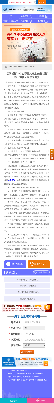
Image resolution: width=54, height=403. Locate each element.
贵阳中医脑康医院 (16, 67)
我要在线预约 (38, 264)
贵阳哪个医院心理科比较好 (28, 292)
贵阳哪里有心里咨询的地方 (27, 280)
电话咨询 (13, 401)
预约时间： (16, 334)
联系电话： (16, 339)
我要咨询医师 (14, 264)
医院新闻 (28, 67)
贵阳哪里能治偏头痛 (28, 286)
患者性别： (16, 328)
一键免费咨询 (42, 272)
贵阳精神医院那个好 (27, 299)
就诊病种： (16, 345)
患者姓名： (16, 322)
